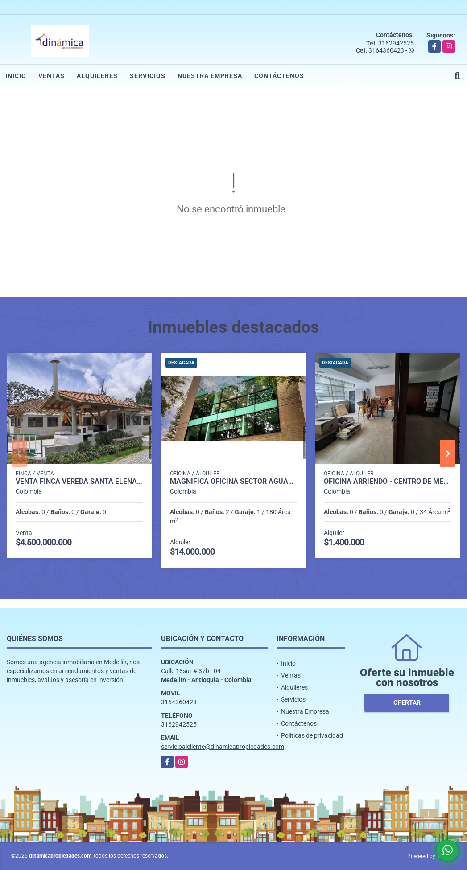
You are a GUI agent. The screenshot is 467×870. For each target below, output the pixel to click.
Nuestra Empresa (210, 75)
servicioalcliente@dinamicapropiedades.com (222, 746)
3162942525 (396, 43)
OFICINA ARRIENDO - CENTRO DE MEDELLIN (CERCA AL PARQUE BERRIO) (387, 481)
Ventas (51, 75)
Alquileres (97, 75)
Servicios (147, 75)
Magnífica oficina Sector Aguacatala (234, 481)
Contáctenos (279, 75)
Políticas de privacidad (312, 735)
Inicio (15, 75)
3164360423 (386, 50)
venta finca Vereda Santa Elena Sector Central (79, 481)
